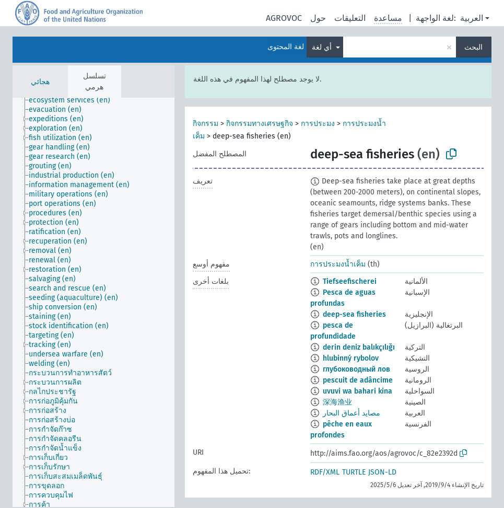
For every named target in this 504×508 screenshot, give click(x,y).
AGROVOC (284, 18)
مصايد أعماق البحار (351, 413)
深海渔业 (337, 402)
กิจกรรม (205, 123)
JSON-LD (382, 472)
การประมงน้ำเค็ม (338, 264)
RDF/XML (324, 472)
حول (318, 18)
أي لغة (323, 47)
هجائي (40, 81)
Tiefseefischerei (350, 281)
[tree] (93, 302)
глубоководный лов (356, 369)
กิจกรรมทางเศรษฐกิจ (259, 123)
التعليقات (350, 18)
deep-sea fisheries (354, 314)
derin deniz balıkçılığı (359, 347)
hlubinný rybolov (351, 358)
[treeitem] (74, 100)
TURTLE (354, 472)
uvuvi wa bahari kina (357, 391)
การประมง (318, 123)
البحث (473, 47)
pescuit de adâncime (358, 380)
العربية (471, 18)
